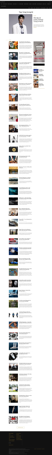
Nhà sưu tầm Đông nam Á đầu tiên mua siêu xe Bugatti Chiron (25, 259)
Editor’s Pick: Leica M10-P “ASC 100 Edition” (25, 146)
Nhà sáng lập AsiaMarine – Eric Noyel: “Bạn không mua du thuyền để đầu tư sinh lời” (25, 126)
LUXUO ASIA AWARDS (3, 6)
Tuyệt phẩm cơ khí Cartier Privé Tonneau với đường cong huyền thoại (25, 281)
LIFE (9, 438)
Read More (35, 27)
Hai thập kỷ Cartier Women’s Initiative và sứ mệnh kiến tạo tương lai (24, 417)
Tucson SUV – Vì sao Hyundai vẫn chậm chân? (25, 220)
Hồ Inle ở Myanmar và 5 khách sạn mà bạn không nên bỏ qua (25, 178)
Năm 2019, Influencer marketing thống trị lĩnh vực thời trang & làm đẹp (25, 95)
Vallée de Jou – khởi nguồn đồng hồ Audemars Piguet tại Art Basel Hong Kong (25, 198)
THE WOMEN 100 (18, 438)
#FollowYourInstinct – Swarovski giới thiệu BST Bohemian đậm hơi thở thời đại (25, 322)
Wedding (17, 434)
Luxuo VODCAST (18, 433)
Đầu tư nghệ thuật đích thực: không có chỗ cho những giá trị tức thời (24, 209)
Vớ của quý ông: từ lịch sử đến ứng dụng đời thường (24, 157)
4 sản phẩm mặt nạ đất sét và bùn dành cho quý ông (24, 353)
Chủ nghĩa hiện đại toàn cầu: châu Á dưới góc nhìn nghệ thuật (25, 269)
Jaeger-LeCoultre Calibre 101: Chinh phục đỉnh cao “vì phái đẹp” (24, 407)
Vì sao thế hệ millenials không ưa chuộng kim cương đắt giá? (25, 63)
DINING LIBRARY (11, 433)
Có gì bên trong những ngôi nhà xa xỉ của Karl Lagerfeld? (25, 301)
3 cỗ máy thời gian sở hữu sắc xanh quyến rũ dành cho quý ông (25, 312)
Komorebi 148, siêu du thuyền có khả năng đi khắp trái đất (25, 343)
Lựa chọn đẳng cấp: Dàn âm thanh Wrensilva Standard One (25, 105)
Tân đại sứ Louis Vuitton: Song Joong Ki (38, 19)
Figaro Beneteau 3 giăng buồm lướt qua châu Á (24, 291)
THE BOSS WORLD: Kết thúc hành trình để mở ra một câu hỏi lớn (25, 364)
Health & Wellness (12, 439)
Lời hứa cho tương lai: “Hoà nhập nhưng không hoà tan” (25, 374)
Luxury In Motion (11, 437)
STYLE (9, 434)
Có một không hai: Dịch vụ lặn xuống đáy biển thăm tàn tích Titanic (24, 188)
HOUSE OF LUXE (18, 437)
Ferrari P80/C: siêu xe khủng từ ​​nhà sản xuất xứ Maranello (25, 239)
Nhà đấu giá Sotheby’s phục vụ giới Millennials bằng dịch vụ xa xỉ (25, 74)
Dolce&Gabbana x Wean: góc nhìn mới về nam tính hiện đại (25, 396)
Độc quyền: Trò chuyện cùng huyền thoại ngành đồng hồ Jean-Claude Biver (25, 53)
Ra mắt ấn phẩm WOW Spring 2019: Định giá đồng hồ (24, 333)
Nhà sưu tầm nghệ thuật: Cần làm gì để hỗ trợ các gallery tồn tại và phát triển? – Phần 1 (25, 115)
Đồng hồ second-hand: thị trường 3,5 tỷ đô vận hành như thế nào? (25, 248)
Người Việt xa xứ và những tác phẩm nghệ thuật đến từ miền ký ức (25, 230)
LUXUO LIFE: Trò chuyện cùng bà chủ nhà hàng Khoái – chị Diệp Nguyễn (25, 136)
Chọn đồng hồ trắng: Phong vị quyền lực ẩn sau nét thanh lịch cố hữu (25, 42)
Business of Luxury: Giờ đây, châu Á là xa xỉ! (25, 167)
